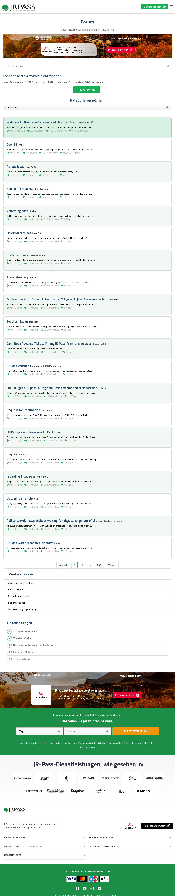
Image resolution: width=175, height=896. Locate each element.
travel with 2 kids (22, 638)
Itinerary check (15, 589)
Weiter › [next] (111, 565)
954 (99, 565)
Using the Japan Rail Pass (21, 583)
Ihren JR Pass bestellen (154, 7)
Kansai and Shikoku (23, 652)
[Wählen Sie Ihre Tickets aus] (87, 731)
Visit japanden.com (157, 826)
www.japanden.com (129, 38)
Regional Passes (16, 602)
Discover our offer (120, 49)
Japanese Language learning (22, 609)
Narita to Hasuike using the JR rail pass (33, 645)
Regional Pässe (87, 747)
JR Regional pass (21, 659)
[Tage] (39, 731)
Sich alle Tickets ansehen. (110, 743)
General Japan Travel (18, 596)
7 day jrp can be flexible (25, 631)
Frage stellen (87, 90)
